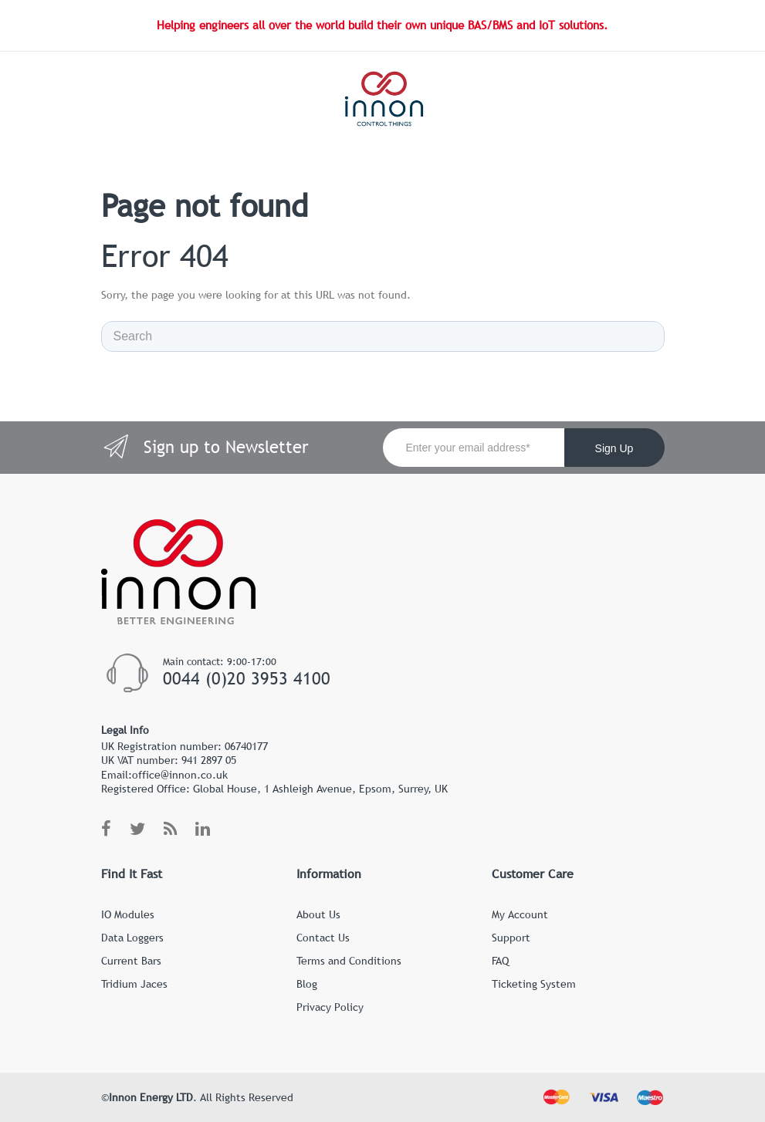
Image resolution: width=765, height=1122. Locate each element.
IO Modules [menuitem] (127, 914)
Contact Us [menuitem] (323, 938)
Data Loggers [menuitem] (132, 938)
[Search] (383, 336)
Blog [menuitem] (306, 984)
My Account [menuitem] (520, 914)
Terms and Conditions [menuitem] (348, 961)
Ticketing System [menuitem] (534, 984)
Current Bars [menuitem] (131, 961)
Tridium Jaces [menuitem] (134, 984)
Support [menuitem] (511, 938)
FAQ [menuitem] (500, 961)
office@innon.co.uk (180, 775)
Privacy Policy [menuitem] (330, 1007)
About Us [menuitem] (318, 914)
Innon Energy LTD (151, 1097)
